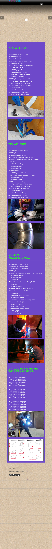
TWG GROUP (11, 468)
